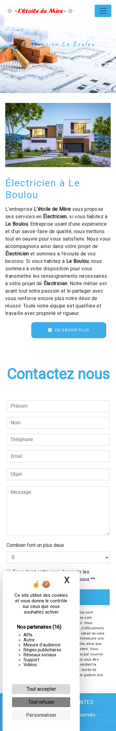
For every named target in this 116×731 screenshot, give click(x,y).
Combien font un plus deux (35, 545)
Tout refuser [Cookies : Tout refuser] (41, 702)
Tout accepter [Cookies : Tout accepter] (41, 689)
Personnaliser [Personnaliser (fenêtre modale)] (41, 715)
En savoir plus (68, 330)
